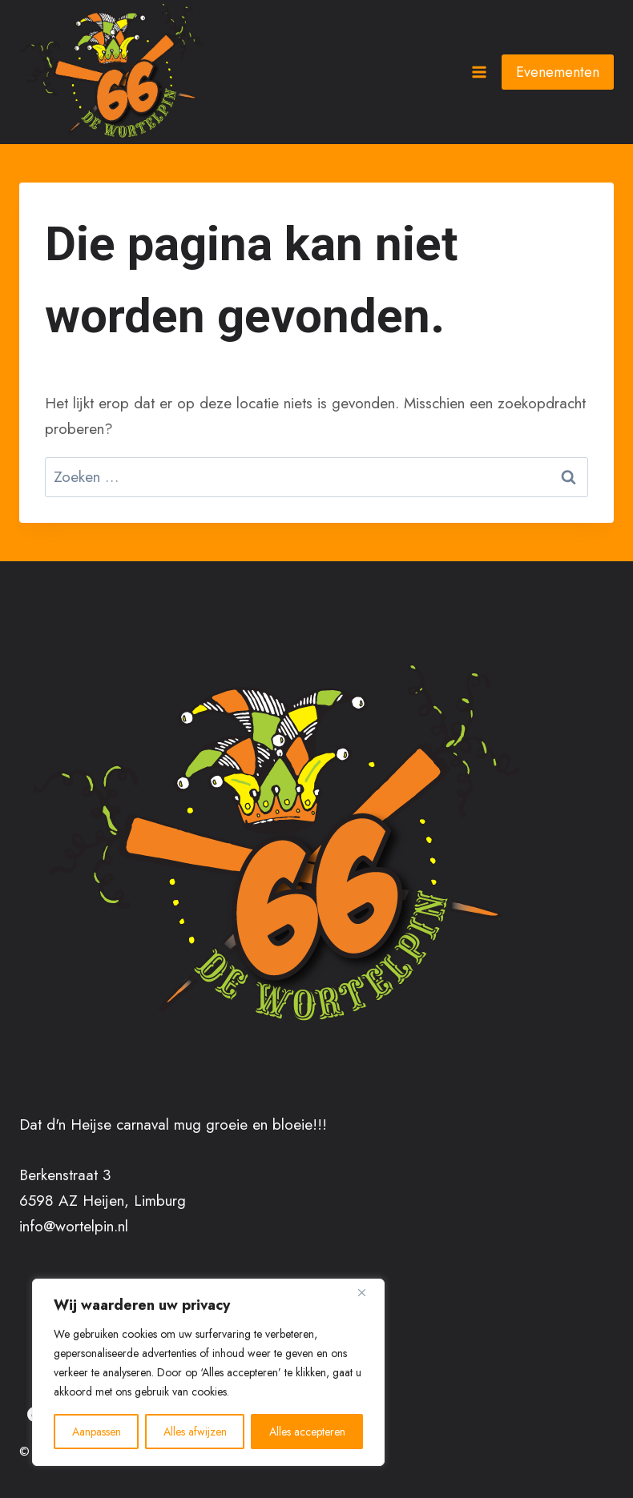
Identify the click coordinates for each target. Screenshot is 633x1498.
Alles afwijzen (195, 1432)
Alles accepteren (307, 1432)
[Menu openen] (478, 71)
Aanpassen (96, 1432)
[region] (208, 1372)
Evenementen (557, 72)
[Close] (367, 1292)
